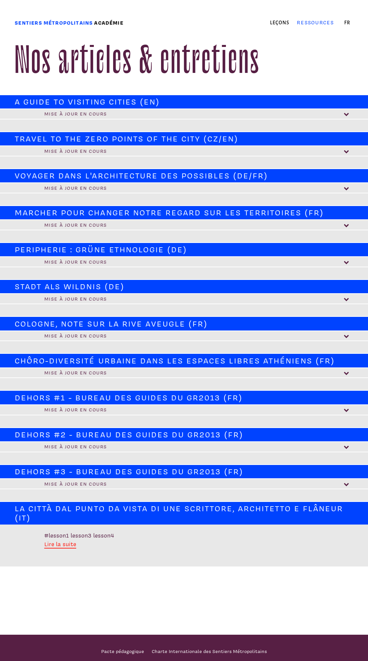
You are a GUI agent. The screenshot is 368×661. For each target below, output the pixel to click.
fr (347, 22)
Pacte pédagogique (122, 651)
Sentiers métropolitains (54, 22)
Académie (108, 22)
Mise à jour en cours (75, 113)
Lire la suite (60, 544)
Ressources (315, 22)
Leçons (279, 22)
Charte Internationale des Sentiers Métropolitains (209, 651)
